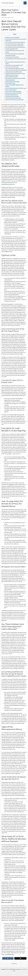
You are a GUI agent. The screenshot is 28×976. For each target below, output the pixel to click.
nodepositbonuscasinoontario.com (7, 184)
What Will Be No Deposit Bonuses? (12, 96)
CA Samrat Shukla (7, 3)
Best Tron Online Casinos (10, 83)
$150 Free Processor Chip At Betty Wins (13, 97)
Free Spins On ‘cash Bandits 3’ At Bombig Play (14, 45)
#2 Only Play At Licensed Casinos (11, 66)
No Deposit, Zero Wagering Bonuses (12, 37)
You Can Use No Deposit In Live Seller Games (14, 99)
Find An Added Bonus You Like (11, 76)
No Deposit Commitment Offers (11, 48)
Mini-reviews (4, 17)
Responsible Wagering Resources (11, 94)
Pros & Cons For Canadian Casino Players (13, 91)
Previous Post (14, 963)
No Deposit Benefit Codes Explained (12, 81)
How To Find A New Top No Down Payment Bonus (15, 42)
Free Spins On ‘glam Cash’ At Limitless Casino (14, 43)
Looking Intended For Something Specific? (13, 71)
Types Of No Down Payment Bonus (12, 57)
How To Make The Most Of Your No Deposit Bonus (15, 47)
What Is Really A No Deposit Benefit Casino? (14, 65)
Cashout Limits (8, 40)
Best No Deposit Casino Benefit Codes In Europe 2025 (15, 39)
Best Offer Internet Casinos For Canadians (13, 93)
